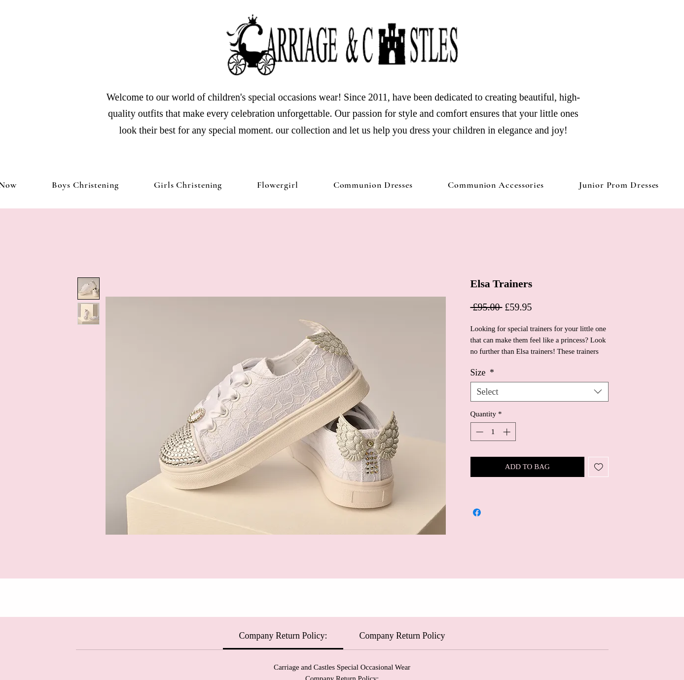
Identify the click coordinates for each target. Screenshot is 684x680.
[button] (188, 185)
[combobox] (539, 392)
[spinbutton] (493, 432)
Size (482, 372)
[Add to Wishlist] (598, 467)
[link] (283, 636)
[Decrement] (478, 432)
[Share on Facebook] (477, 512)
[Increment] (507, 432)
